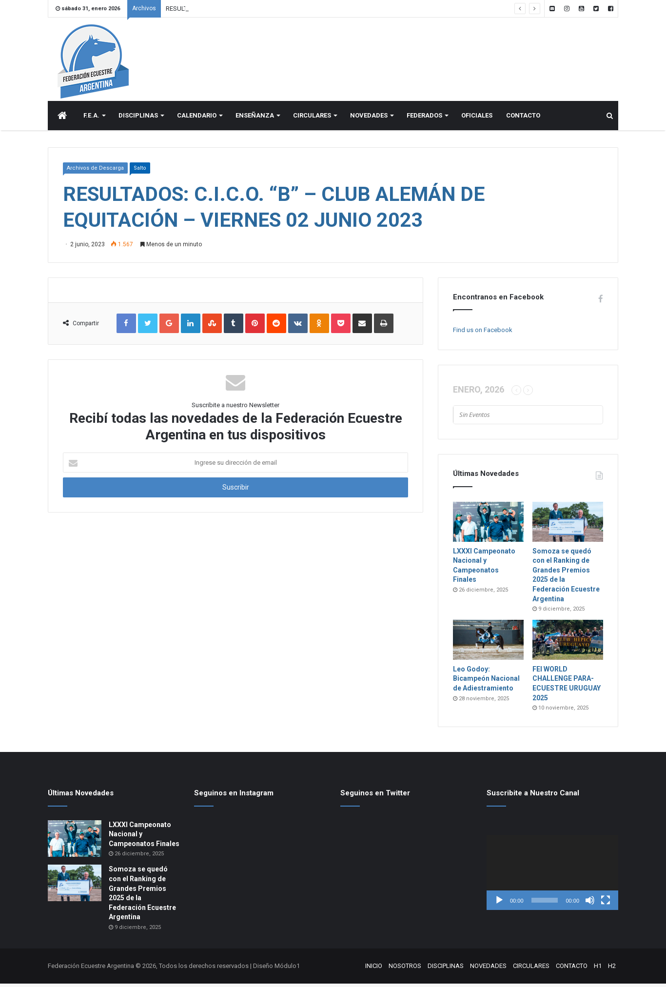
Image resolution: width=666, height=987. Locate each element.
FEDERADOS (424, 118)
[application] (552, 875)
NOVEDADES (369, 118)
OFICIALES (476, 118)
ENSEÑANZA (254, 118)
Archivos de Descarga (95, 171)
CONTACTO (523, 118)
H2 (612, 969)
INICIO (373, 969)
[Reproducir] (499, 903)
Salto (140, 171)
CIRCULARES (312, 118)
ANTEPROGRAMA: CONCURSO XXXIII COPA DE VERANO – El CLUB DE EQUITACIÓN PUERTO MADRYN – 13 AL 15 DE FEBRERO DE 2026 (353, 8)
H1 (598, 969)
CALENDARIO (196, 118)
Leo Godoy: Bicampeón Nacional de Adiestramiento (486, 682)
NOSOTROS (405, 969)
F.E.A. (91, 118)
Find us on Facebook (482, 333)
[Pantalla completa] (605, 903)
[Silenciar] (590, 903)
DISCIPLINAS (138, 118)
